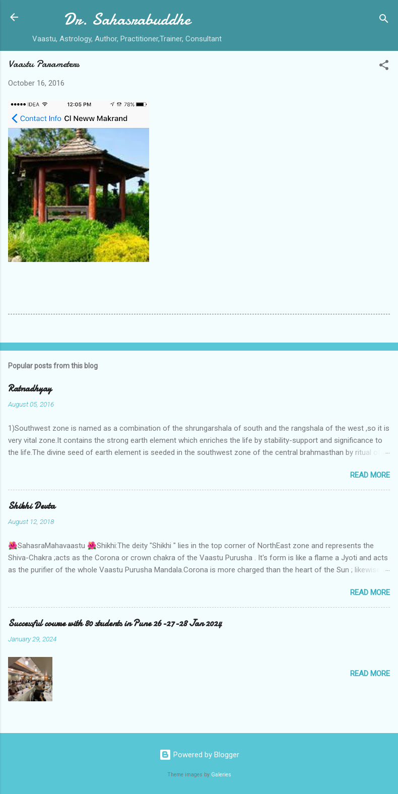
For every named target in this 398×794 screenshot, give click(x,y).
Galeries (221, 774)
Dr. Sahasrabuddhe (126, 19)
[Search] (384, 20)
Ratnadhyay (29, 388)
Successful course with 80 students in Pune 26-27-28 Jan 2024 (115, 623)
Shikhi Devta (31, 506)
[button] (384, 67)
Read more (370, 475)
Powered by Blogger (199, 754)
